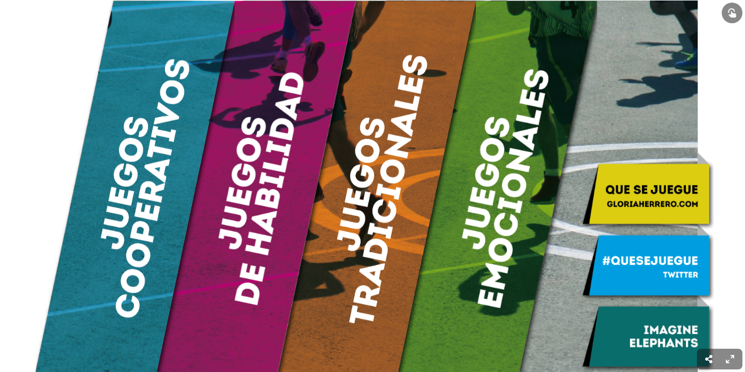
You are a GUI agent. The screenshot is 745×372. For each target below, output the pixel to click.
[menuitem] (730, 359)
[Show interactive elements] (732, 13)
